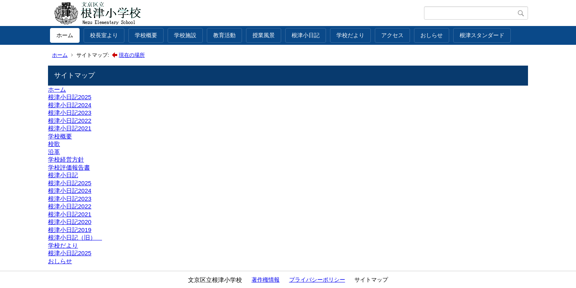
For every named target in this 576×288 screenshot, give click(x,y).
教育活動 (224, 35)
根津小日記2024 (69, 105)
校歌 (54, 143)
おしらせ (431, 35)
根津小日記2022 (69, 120)
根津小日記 (306, 35)
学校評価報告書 (69, 167)
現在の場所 (132, 55)
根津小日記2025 (69, 97)
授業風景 (263, 35)
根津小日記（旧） (75, 237)
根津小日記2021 (69, 128)
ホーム (64, 35)
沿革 (54, 151)
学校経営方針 (66, 159)
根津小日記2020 (69, 221)
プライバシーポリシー (317, 279)
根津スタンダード (482, 35)
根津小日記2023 (69, 112)
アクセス (392, 35)
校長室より (104, 35)
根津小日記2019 (69, 229)
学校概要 (146, 35)
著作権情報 (266, 279)
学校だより (350, 35)
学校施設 (185, 35)
